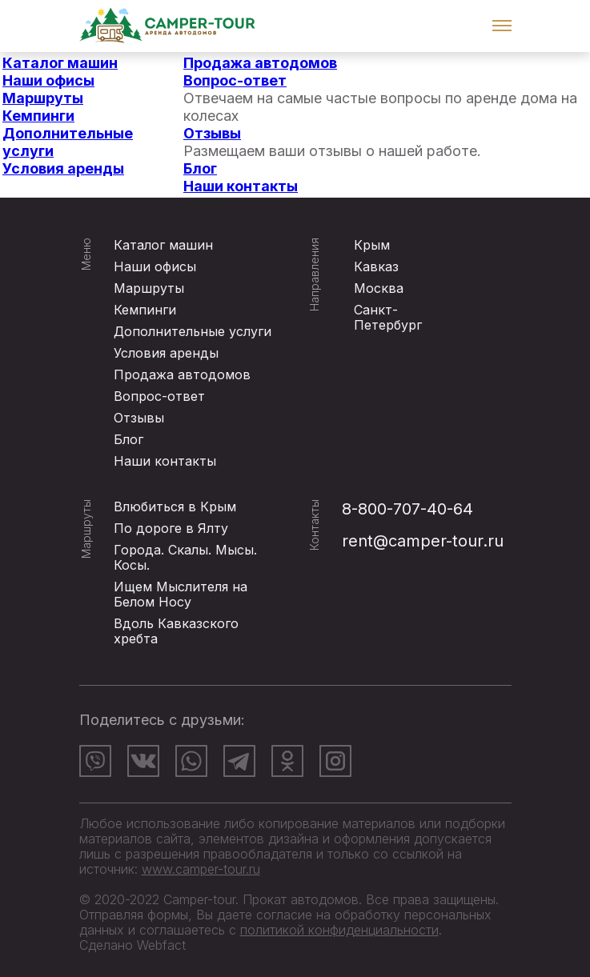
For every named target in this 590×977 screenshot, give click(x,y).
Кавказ (376, 266)
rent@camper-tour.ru (423, 541)
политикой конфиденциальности (339, 930)
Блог (200, 168)
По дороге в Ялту (171, 528)
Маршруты (42, 98)
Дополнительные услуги (192, 331)
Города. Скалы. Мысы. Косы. (185, 557)
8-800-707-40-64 (407, 509)
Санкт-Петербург (388, 317)
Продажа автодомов (260, 62)
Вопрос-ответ (235, 80)
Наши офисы (48, 80)
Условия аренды (63, 168)
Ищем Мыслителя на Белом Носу (180, 594)
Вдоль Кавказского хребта (176, 631)
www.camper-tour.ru (201, 869)
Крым (372, 245)
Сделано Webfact (132, 945)
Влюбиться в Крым (175, 507)
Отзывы (212, 133)
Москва (378, 288)
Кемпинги (38, 115)
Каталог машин (60, 62)
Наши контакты (240, 186)
